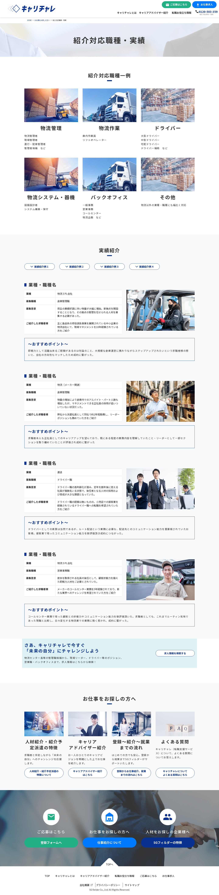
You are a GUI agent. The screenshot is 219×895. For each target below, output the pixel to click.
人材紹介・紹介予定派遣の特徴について (44, 773)
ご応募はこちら (178, 4)
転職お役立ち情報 (181, 12)
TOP (47, 876)
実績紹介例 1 (41, 266)
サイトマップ (132, 885)
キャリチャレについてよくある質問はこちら (175, 773)
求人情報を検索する (175, 653)
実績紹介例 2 (76, 266)
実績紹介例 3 (111, 266)
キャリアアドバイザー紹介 (153, 12)
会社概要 (84, 885)
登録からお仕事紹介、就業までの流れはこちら (131, 773)
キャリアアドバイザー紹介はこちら (87, 773)
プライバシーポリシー (108, 885)
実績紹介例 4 (146, 266)
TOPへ (109, 864)
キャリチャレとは (127, 12)
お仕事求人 (207, 4)
